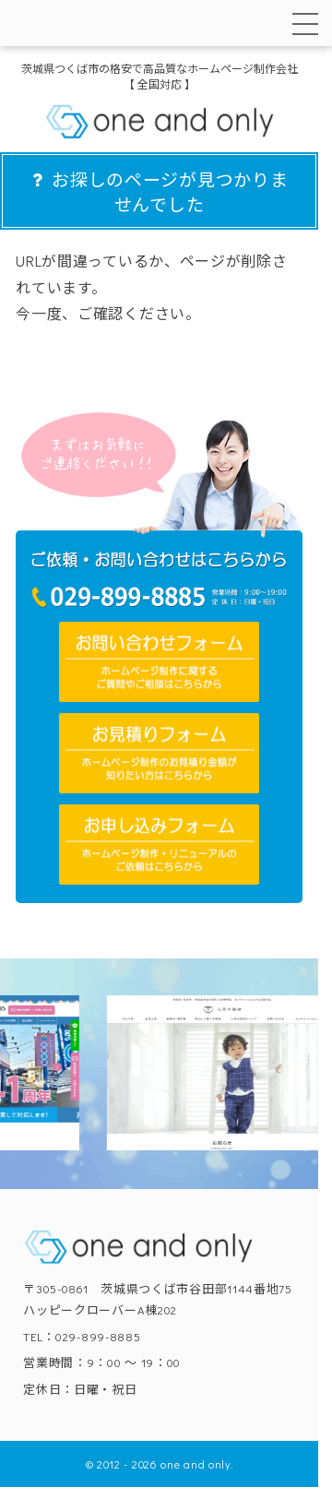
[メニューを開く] (305, 24)
